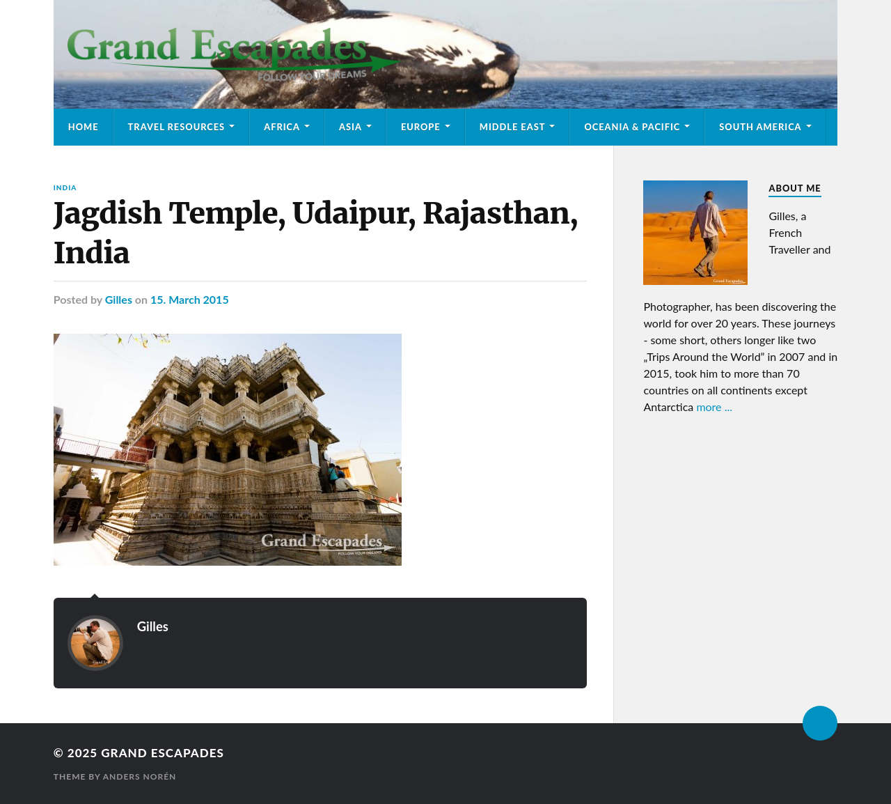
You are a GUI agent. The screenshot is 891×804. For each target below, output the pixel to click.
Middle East (513, 126)
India (65, 187)
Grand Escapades (162, 752)
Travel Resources (177, 126)
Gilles (118, 299)
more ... (714, 406)
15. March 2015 (189, 299)
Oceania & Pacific (632, 126)
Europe (421, 126)
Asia (350, 126)
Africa (282, 126)
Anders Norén (140, 776)
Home (83, 126)
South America (760, 126)
